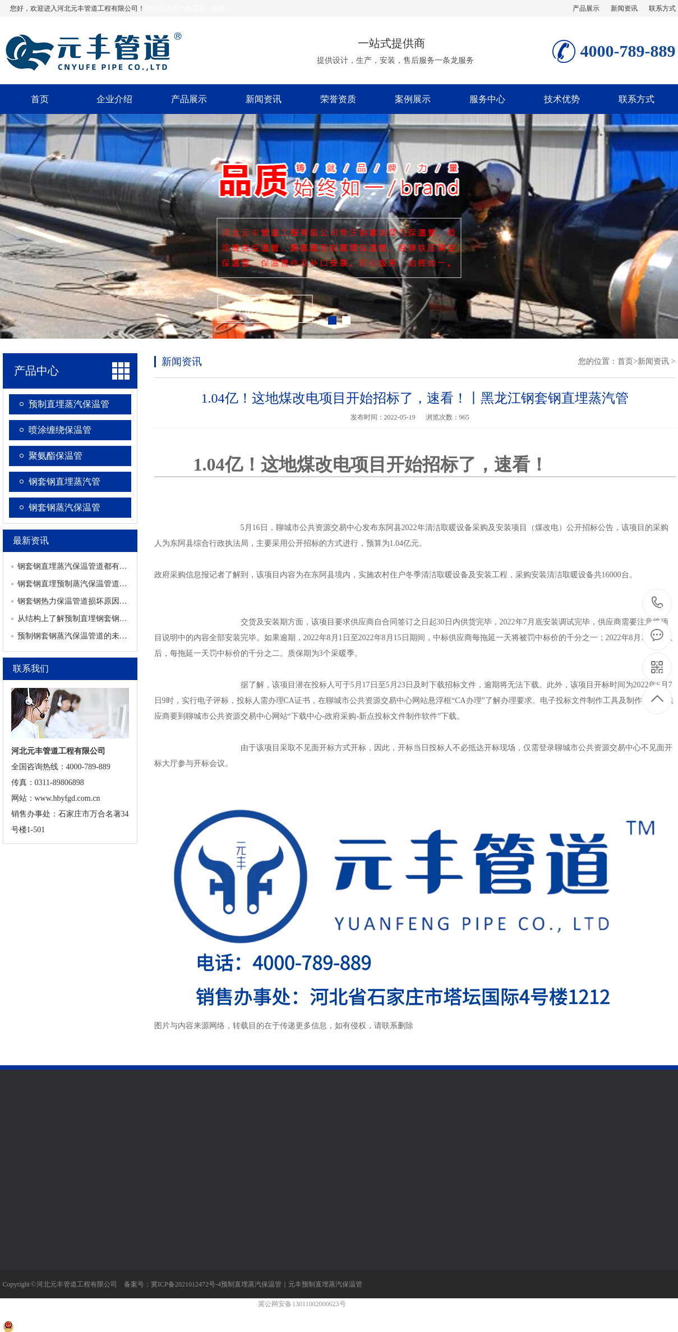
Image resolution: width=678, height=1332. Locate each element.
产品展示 (586, 8)
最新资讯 (31, 540)
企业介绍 (114, 99)
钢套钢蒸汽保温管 (64, 507)
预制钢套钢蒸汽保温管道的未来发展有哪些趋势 (99, 636)
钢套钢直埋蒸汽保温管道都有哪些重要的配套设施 (103, 566)
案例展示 (413, 99)
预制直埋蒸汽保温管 (69, 404)
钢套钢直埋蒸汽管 (64, 481)
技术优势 (562, 99)
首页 (40, 99)
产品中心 (36, 370)
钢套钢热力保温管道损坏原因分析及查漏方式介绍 (103, 601)
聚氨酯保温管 (55, 455)
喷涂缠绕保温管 (60, 430)
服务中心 (487, 99)
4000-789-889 (657, 603)
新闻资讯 (624, 8)
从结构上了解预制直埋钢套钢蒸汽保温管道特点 (99, 618)
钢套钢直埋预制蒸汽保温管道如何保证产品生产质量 (107, 584)
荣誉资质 (338, 99)
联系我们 (31, 668)
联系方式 (662, 8)
